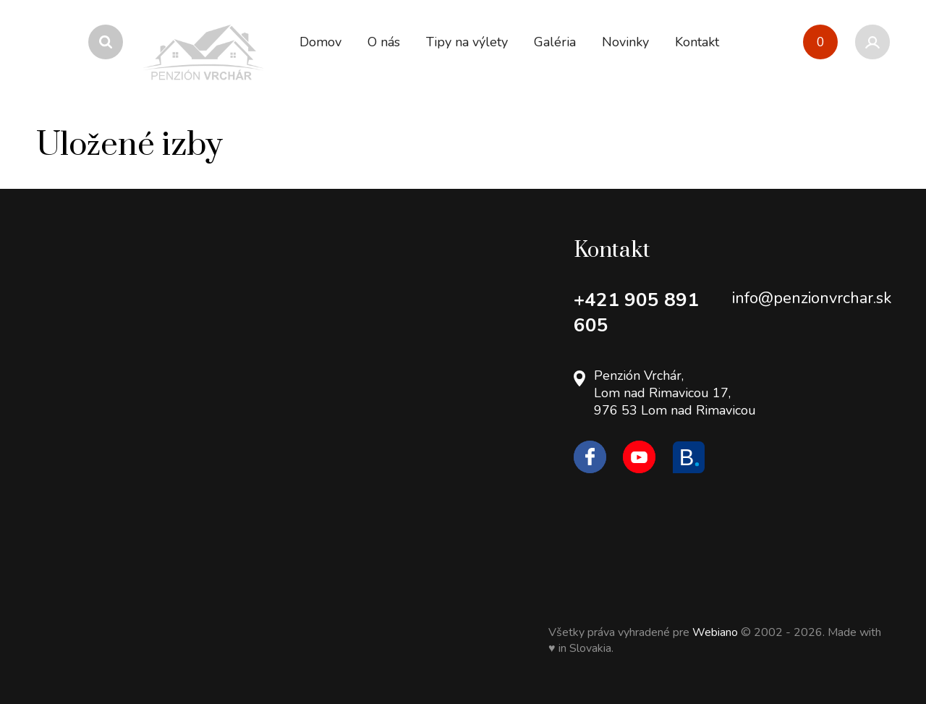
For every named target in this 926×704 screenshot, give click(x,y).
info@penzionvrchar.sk (811, 298)
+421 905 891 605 (636, 312)
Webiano (716, 632)
